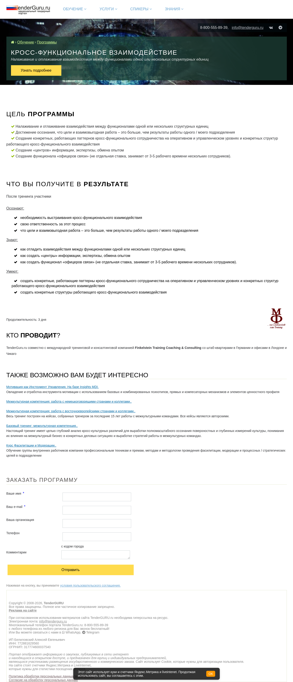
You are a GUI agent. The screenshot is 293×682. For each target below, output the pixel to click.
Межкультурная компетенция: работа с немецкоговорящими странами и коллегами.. (69, 401)
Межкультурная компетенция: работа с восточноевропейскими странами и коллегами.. (71, 411)
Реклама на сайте (23, 610)
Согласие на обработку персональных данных (43, 680)
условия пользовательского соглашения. (90, 585)
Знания (174, 9)
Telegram (90, 632)
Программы (47, 42)
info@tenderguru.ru (247, 28)
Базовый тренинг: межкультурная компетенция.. (42, 426)
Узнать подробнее (36, 70)
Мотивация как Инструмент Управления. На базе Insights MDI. (52, 387)
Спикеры (141, 9)
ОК (211, 674)
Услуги (108, 9)
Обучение (74, 9)
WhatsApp (71, 632)
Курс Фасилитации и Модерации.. (31, 445)
